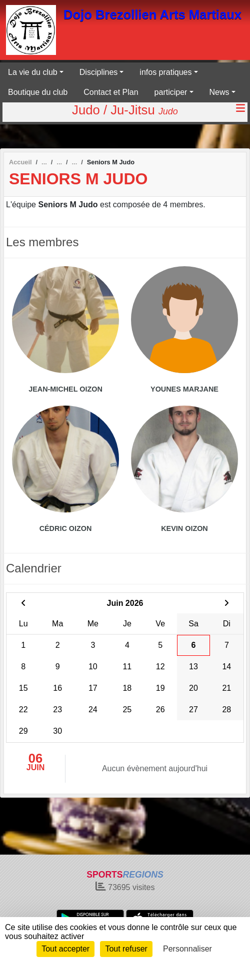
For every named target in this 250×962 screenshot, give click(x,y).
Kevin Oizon (184, 528)
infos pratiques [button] (166, 72)
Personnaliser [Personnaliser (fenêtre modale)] (187, 949)
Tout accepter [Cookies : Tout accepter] (66, 949)
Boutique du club (38, 92)
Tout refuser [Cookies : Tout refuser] (126, 949)
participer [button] (171, 92)
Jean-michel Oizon (65, 389)
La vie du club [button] (33, 72)
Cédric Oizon (66, 528)
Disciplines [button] (99, 72)
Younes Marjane (184, 389)
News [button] (220, 92)
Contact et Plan (111, 92)
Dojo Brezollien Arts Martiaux (153, 14)
